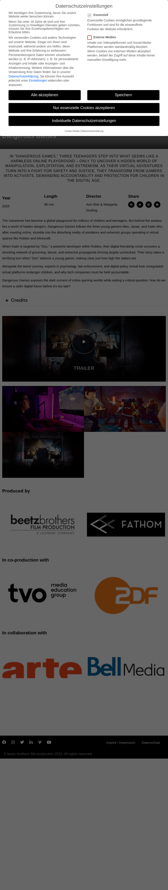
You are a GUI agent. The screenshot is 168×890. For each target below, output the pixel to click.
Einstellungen (38, 79)
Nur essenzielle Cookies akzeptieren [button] (84, 106)
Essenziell (99, 13)
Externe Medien (103, 35)
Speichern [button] (123, 93)
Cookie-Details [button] (72, 129)
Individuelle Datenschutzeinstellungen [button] (84, 119)
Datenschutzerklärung (23, 75)
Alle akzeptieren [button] (44, 93)
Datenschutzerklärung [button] (92, 129)
